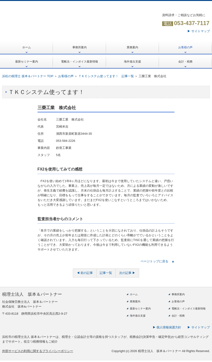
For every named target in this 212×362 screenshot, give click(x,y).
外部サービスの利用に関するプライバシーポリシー (37, 351)
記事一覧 (106, 273)
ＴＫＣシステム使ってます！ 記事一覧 (106, 76)
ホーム (26, 47)
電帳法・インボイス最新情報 (79, 61)
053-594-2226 (65, 141)
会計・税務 (185, 61)
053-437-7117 (191, 23)
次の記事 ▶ (127, 273)
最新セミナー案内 (26, 61)
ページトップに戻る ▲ (157, 261)
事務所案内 (79, 47)
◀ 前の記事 (85, 273)
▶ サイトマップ (198, 31)
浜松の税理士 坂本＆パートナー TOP (27, 76)
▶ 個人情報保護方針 (167, 327)
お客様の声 (185, 47)
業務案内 (132, 47)
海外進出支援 (132, 61)
